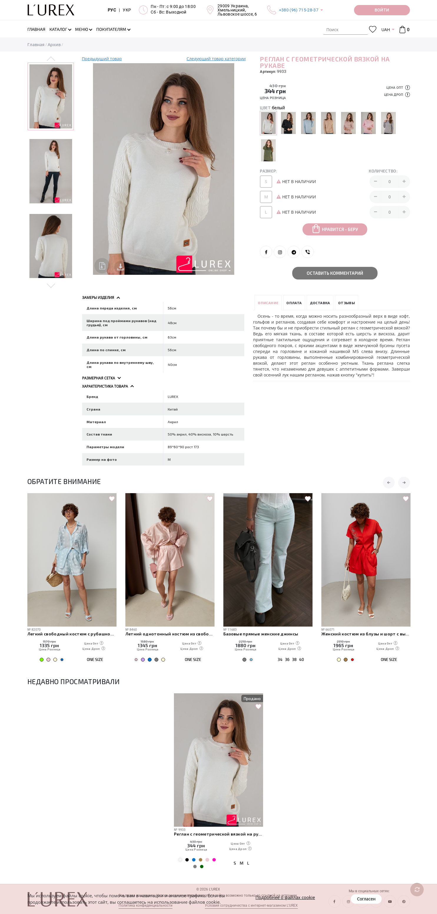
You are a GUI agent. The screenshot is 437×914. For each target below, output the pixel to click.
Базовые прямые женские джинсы (260, 633)
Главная (35, 44)
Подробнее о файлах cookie (285, 897)
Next (51, 285)
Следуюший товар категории (216, 58)
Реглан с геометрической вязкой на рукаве (218, 833)
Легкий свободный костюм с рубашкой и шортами (72, 633)
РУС (112, 10)
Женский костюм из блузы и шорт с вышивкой (366, 633)
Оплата (294, 303)
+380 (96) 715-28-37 (298, 10)
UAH (385, 29)
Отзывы (346, 303)
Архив (54, 44)
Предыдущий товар (102, 58)
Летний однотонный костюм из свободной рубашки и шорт (170, 633)
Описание (268, 303)
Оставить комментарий (335, 273)
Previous (51, 59)
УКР (127, 10)
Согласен (366, 899)
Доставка (320, 303)
